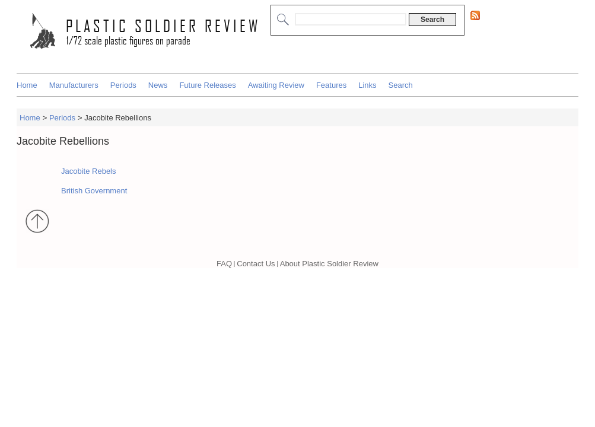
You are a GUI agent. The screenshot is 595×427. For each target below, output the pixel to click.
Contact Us (256, 263)
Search (401, 85)
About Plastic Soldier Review (329, 263)
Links (367, 85)
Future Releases (207, 85)
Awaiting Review (276, 85)
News (158, 85)
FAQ (224, 263)
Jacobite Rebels (88, 171)
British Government (94, 190)
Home (27, 85)
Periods (123, 85)
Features (331, 85)
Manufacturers (73, 85)
